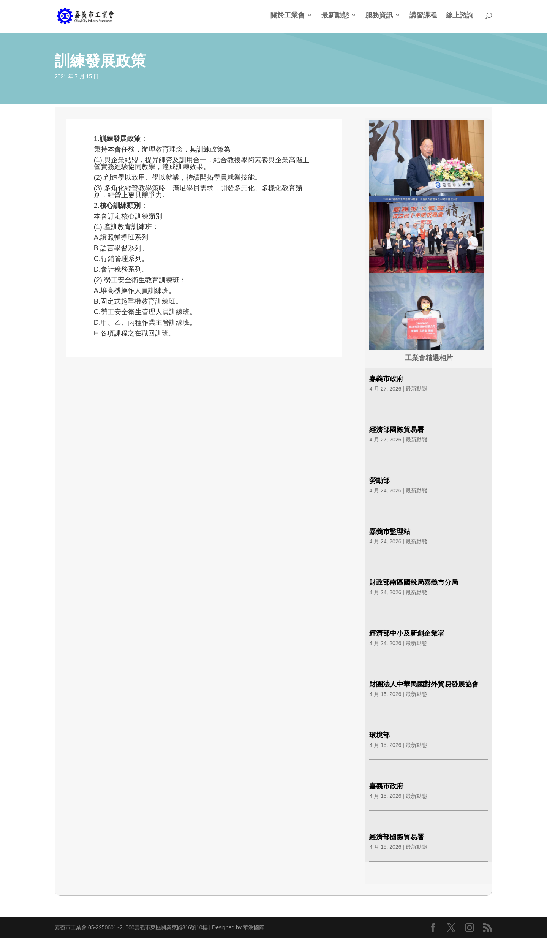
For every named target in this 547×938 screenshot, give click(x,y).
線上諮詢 (459, 16)
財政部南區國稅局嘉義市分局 (413, 582)
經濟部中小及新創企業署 (406, 633)
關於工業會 (287, 16)
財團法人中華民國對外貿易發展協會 (424, 684)
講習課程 (423, 16)
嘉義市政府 (386, 379)
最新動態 (335, 16)
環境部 (379, 735)
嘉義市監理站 (389, 531)
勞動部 (379, 480)
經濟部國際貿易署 (396, 429)
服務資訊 (379, 16)
